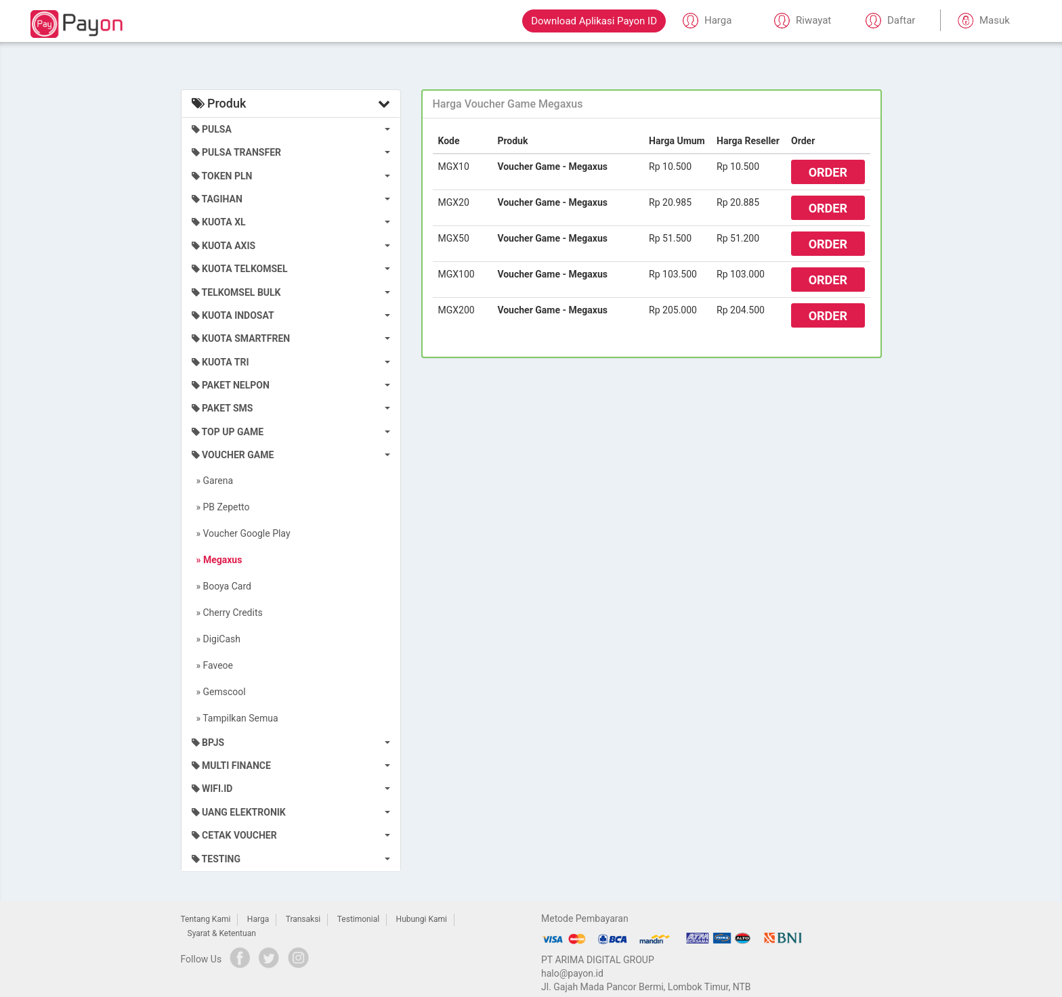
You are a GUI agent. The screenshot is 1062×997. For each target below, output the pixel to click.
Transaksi (303, 919)
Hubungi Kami (421, 919)
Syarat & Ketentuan (222, 933)
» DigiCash (216, 639)
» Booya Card (221, 586)
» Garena (213, 480)
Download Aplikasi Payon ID (594, 21)
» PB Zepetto (221, 507)
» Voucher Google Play (241, 533)
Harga (258, 919)
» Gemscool (219, 691)
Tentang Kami (206, 919)
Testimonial (358, 919)
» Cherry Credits (227, 612)
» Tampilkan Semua (235, 718)
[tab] (651, 104)
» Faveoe (213, 665)
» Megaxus (217, 559)
